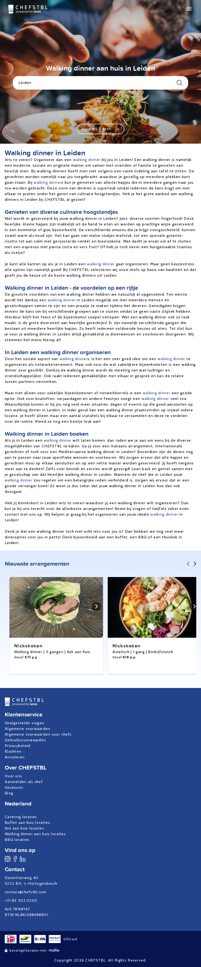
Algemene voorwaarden (27, 728)
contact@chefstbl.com (26, 892)
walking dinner (87, 159)
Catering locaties (21, 817)
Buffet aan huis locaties (27, 822)
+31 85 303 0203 (21, 900)
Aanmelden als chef (24, 781)
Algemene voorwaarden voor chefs (38, 734)
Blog (9, 793)
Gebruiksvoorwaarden (25, 740)
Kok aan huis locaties (24, 828)
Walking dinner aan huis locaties (35, 834)
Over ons (13, 776)
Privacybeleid (18, 745)
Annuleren (15, 757)
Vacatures (14, 787)
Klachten (13, 751)
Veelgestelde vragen (24, 723)
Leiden (100, 83)
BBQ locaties (17, 839)
